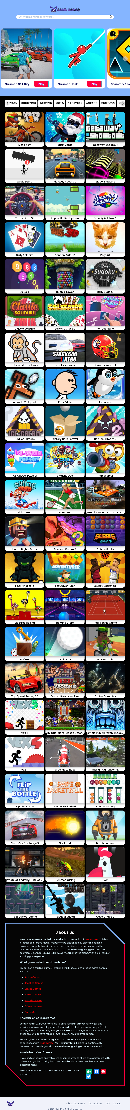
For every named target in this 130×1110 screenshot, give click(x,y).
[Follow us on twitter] (88, 1076)
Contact (117, 1103)
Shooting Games (34, 983)
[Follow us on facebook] (96, 1071)
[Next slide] (125, 58)
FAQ (108, 1103)
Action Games (32, 977)
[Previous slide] (4, 58)
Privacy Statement (75, 1103)
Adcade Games (33, 1000)
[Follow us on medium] (89, 1071)
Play (41, 84)
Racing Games (33, 994)
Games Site (31, 1012)
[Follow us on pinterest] (103, 1071)
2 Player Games (33, 1006)
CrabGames (91, 939)
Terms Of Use (95, 1103)
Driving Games (33, 988)
